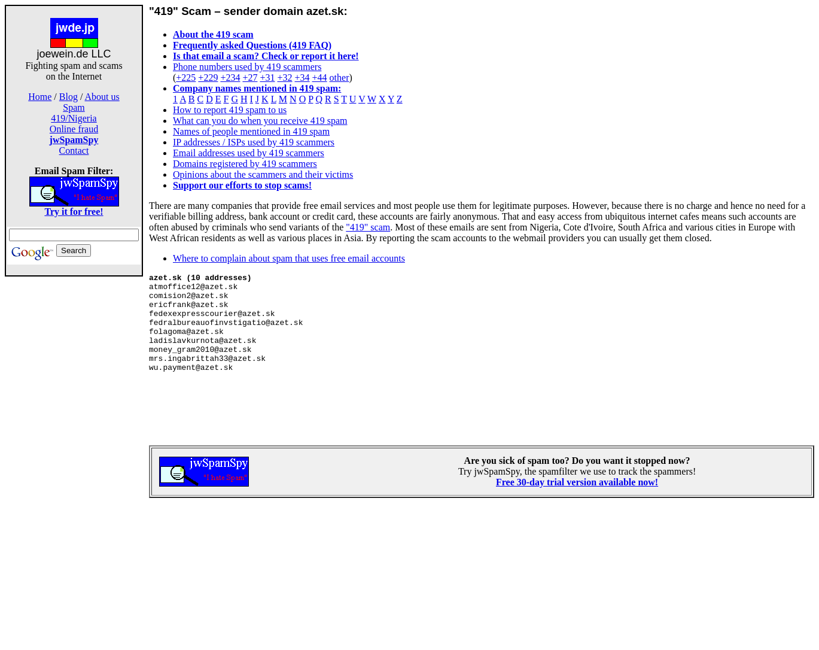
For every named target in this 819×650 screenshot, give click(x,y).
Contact (74, 150)
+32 (284, 77)
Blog (68, 97)
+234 (230, 77)
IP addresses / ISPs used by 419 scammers (253, 142)
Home (39, 97)
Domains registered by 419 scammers (245, 164)
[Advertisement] (74, 465)
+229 (208, 77)
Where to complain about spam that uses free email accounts (289, 258)
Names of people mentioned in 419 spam (251, 131)
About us (102, 97)
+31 (267, 77)
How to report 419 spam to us (230, 110)
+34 (302, 77)
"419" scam (368, 227)
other (339, 77)
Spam (73, 107)
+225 (186, 77)
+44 (319, 77)
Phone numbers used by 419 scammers (247, 67)
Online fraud (74, 129)
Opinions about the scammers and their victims (263, 174)
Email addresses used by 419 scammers (248, 153)
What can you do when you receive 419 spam (260, 121)
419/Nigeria (73, 118)
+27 (249, 77)
